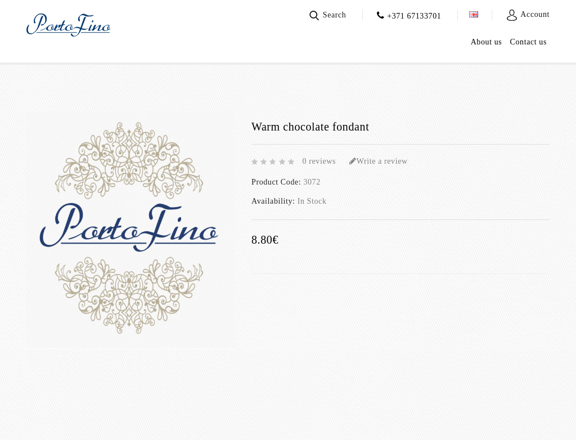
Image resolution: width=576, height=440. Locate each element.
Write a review (378, 161)
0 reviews (319, 161)
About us (486, 42)
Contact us (528, 42)
